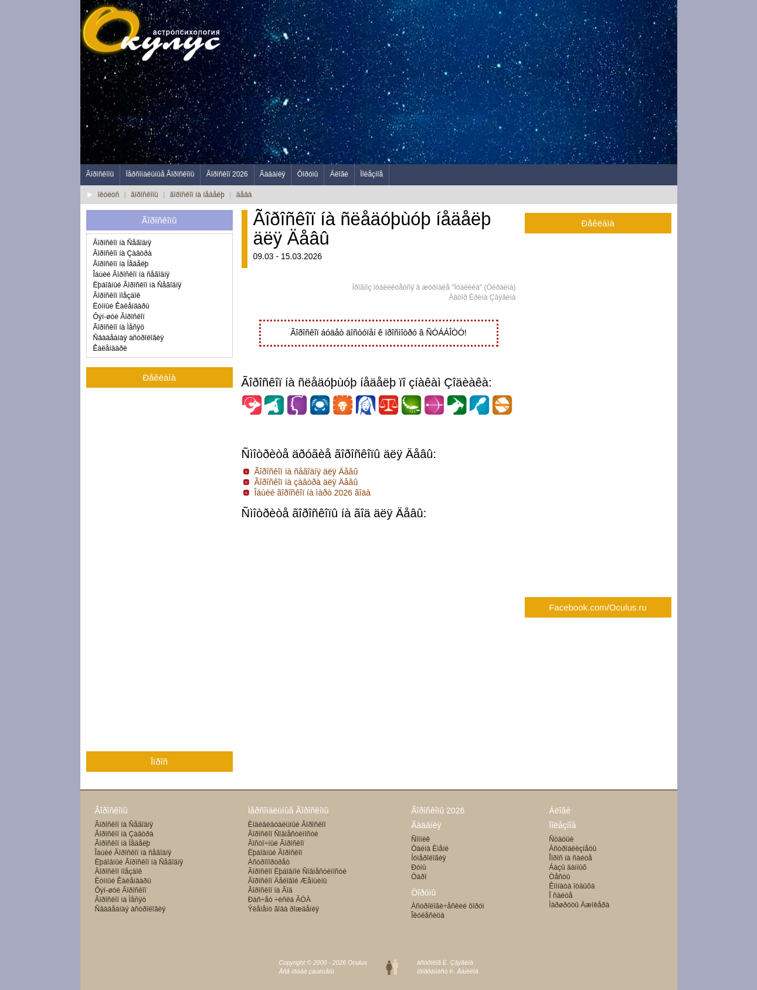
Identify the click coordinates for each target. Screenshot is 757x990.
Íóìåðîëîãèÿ (428, 858)
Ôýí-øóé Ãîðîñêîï (119, 317)
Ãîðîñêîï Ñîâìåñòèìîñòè (283, 834)
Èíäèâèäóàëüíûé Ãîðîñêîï (287, 825)
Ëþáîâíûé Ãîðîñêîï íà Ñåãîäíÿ (137, 285)
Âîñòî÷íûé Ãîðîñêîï (276, 843)
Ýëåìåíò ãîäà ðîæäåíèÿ (283, 909)
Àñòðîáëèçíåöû (572, 849)
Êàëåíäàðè (110, 348)
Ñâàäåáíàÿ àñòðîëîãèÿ (128, 338)
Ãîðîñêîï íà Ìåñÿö (118, 327)
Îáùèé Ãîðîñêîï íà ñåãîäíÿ (131, 274)
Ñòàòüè (561, 839)
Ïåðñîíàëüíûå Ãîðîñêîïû (159, 174)
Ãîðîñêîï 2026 (227, 174)
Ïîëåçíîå (371, 174)
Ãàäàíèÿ (273, 174)
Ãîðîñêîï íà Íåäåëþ (121, 264)
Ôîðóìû (307, 174)
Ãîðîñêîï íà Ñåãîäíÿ (122, 243)
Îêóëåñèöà (427, 915)
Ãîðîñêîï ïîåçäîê (117, 295)
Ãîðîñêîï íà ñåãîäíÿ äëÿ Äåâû (306, 471)
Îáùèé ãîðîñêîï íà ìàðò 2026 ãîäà (312, 492)
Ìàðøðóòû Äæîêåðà (579, 905)
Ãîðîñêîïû (100, 174)
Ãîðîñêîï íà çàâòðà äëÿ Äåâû (306, 482)
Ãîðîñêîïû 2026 (437, 810)
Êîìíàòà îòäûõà (572, 886)
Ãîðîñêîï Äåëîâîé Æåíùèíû (287, 881)
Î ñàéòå (560, 895)
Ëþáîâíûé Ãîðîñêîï (275, 853)
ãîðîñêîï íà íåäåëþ (197, 195)
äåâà (244, 195)
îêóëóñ (109, 195)
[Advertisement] (463, 82)
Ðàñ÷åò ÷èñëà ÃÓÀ (279, 900)
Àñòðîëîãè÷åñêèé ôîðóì (447, 906)
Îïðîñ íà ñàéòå (570, 858)
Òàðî (418, 877)
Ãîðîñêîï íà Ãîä (270, 890)
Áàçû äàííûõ (567, 867)
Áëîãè (339, 174)
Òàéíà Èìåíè (430, 849)
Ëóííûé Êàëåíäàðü (121, 306)
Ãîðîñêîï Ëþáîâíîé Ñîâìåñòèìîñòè (297, 871)
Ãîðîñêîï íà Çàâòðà (122, 253)
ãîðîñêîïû (144, 195)
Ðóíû (418, 867)
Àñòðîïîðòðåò (269, 862)
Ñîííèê (420, 839)
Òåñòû (559, 877)
